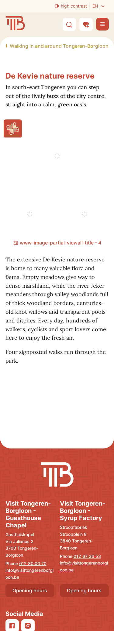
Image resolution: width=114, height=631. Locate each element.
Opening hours (29, 590)
